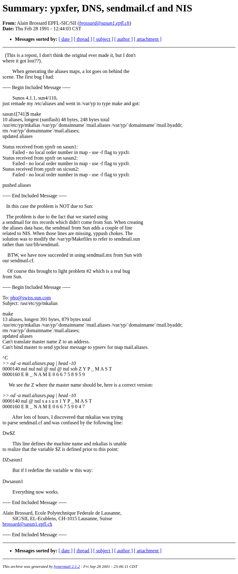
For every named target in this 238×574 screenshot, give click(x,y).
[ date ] (66, 39)
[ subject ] (103, 39)
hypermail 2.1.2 (67, 566)
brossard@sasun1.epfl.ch (27, 524)
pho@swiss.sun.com (30, 297)
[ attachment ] (147, 39)
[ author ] (123, 39)
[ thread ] (83, 39)
